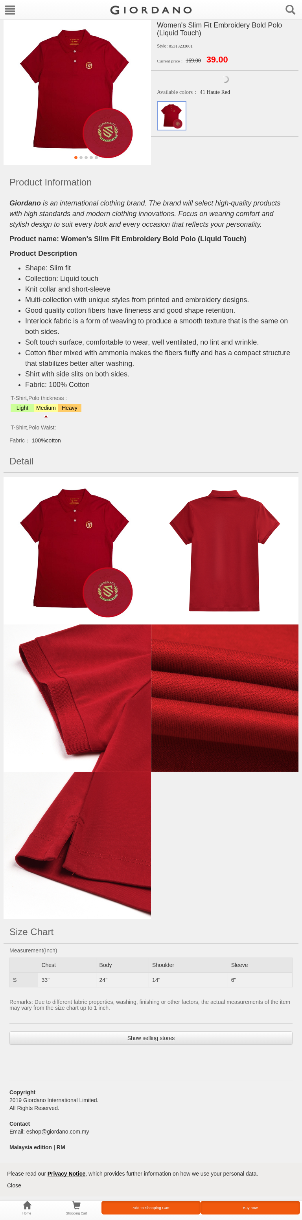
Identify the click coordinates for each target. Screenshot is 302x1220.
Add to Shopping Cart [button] (151, 1207)
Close (14, 1185)
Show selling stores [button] (151, 1038)
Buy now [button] (250, 1207)
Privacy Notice (67, 1173)
